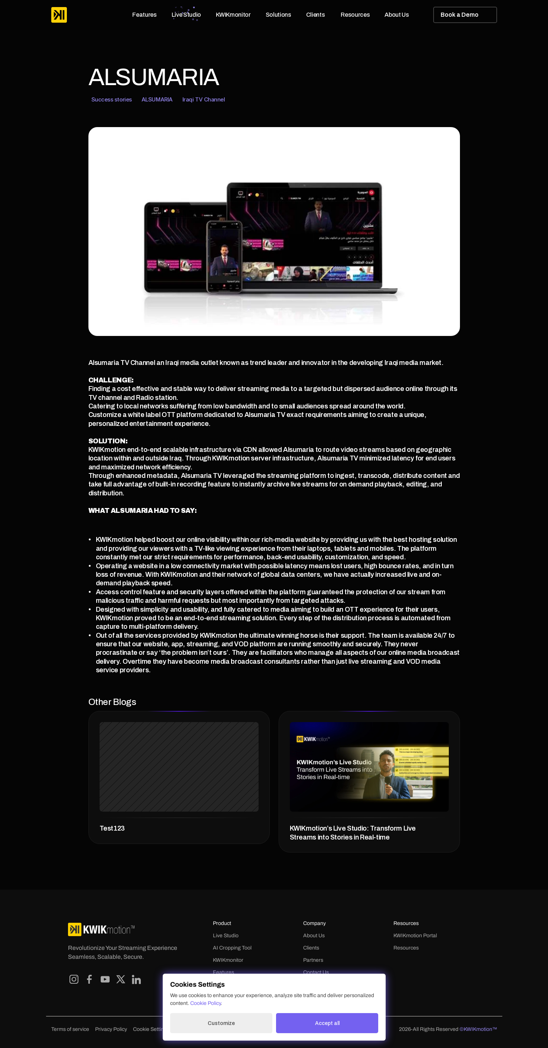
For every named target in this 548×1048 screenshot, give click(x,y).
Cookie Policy (205, 1003)
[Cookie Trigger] (151, 1029)
